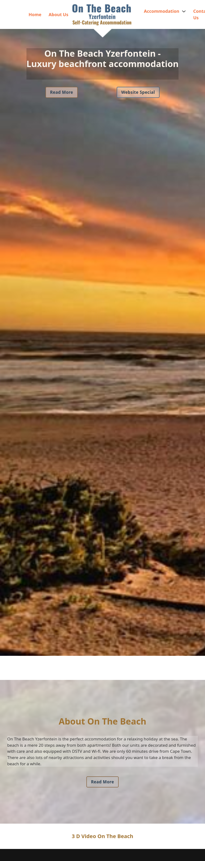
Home (35, 14)
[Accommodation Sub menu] (184, 11)
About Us (58, 14)
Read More (61, 92)
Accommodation (161, 11)
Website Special (138, 92)
